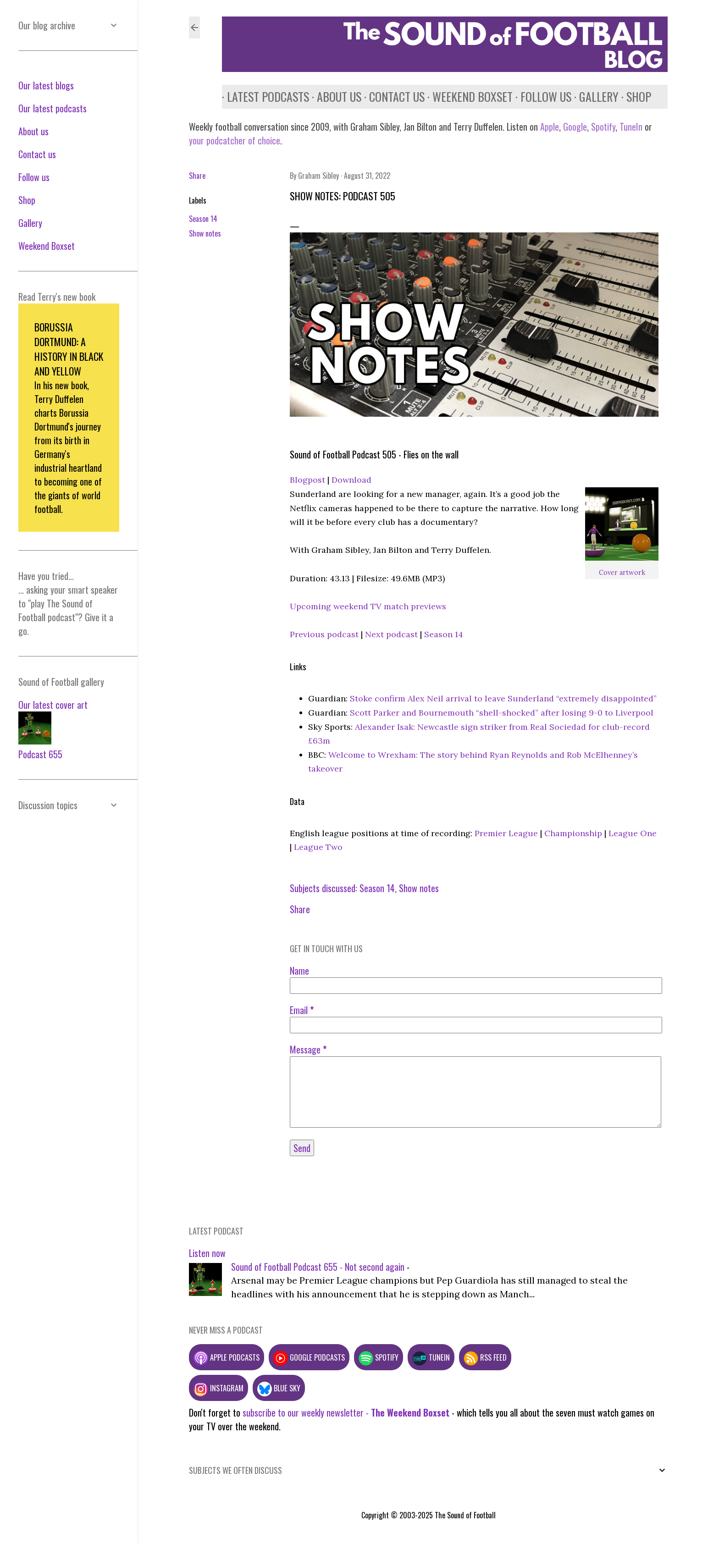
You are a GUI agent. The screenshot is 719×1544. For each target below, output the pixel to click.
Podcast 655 (40, 754)
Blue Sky (278, 1388)
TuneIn (630, 126)
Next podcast (391, 634)
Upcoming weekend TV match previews (368, 606)
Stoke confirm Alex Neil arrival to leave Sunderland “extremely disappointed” (503, 698)
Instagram (218, 1388)
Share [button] (197, 175)
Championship (573, 833)
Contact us (392, 96)
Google (574, 126)
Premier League (506, 833)
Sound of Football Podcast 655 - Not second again (317, 1267)
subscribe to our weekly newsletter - (346, 1412)
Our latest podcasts (52, 108)
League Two (318, 847)
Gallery (594, 96)
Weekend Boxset (467, 96)
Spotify (603, 126)
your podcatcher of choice (234, 140)
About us (334, 96)
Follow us (540, 96)
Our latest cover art (53, 704)
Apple (549, 126)
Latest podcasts (263, 96)
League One (632, 833)
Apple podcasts (227, 1357)
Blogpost (307, 479)
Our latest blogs (46, 85)
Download (351, 479)
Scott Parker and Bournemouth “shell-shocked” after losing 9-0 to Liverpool (501, 712)
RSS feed (485, 1357)
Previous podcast (324, 634)
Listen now (207, 1253)
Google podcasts (309, 1357)
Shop (633, 96)
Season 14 (203, 218)
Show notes (205, 233)
